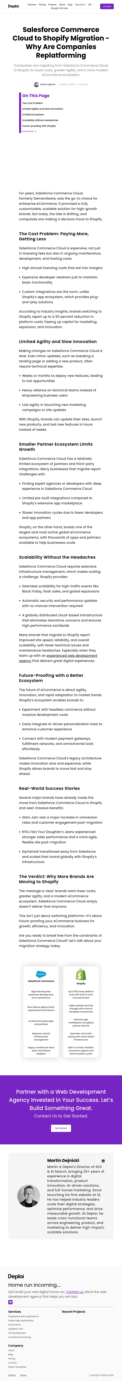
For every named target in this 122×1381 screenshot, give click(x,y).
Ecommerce (14, 1324)
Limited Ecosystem (33, 114)
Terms (23, 1375)
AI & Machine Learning (19, 1337)
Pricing (42, 4)
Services (32, 4)
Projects (52, 4)
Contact (107, 6)
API (89, 4)
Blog (70, 4)
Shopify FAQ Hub (59, 8)
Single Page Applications (21, 1320)
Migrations (80, 4)
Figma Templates (17, 1366)
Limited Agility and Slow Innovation (42, 108)
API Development (17, 1332)
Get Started (61, 1128)
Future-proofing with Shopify (39, 126)
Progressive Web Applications (23, 1316)
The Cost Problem (32, 103)
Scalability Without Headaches (40, 120)
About (62, 4)
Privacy (12, 1375)
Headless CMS (15, 1328)
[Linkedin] (102, 1161)
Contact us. (75, 1292)
